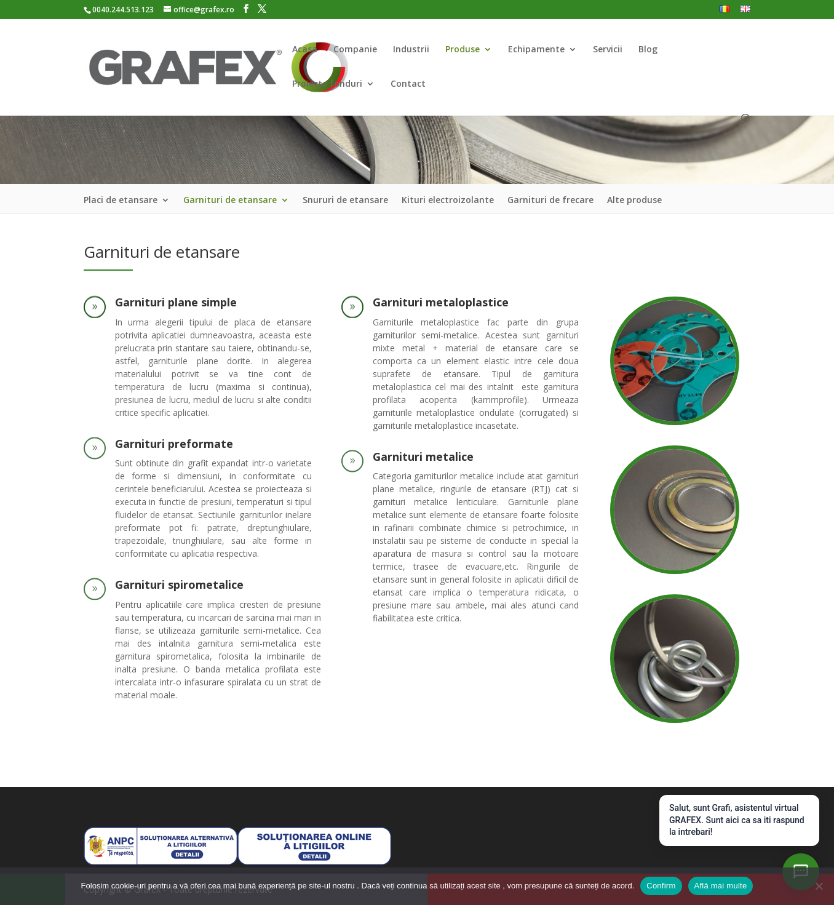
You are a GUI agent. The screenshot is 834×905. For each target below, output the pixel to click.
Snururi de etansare (345, 200)
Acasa (304, 50)
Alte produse (634, 200)
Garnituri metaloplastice (441, 302)
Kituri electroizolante (448, 200)
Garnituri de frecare (550, 200)
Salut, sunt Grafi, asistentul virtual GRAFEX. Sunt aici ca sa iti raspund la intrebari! (736, 820)
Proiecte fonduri (327, 84)
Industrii (411, 50)
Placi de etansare (120, 200)
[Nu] (818, 886)
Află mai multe (720, 885)
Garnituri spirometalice (179, 584)
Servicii (607, 50)
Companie (355, 50)
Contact (408, 84)
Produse (462, 50)
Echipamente (536, 50)
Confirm (660, 885)
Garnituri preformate (174, 443)
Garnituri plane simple (176, 302)
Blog (647, 50)
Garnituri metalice (423, 456)
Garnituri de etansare (230, 200)
